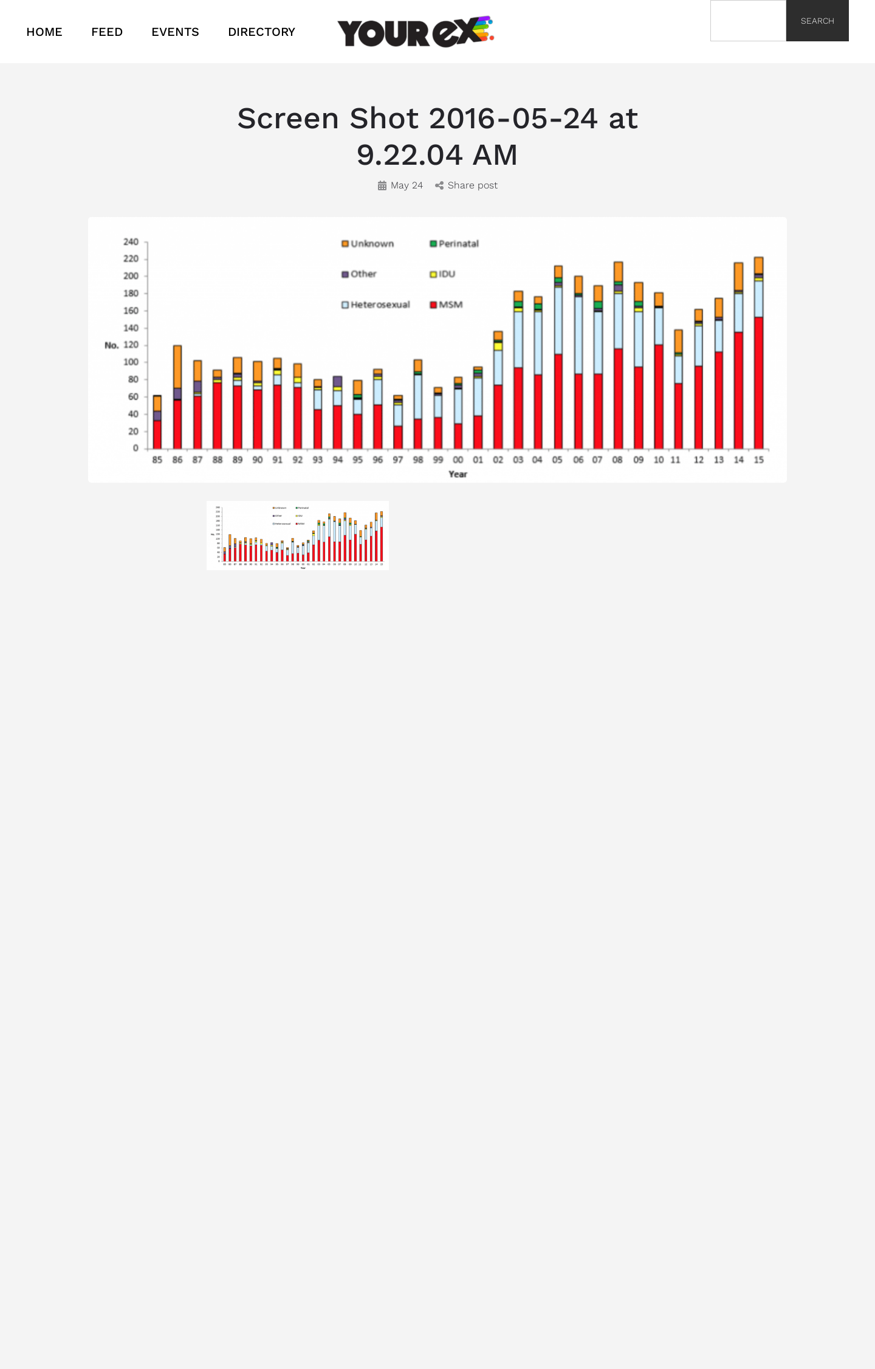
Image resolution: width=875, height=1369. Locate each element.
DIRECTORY (261, 31)
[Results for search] (748, 48)
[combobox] (748, 20)
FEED (107, 31)
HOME (44, 31)
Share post (466, 185)
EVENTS (175, 31)
